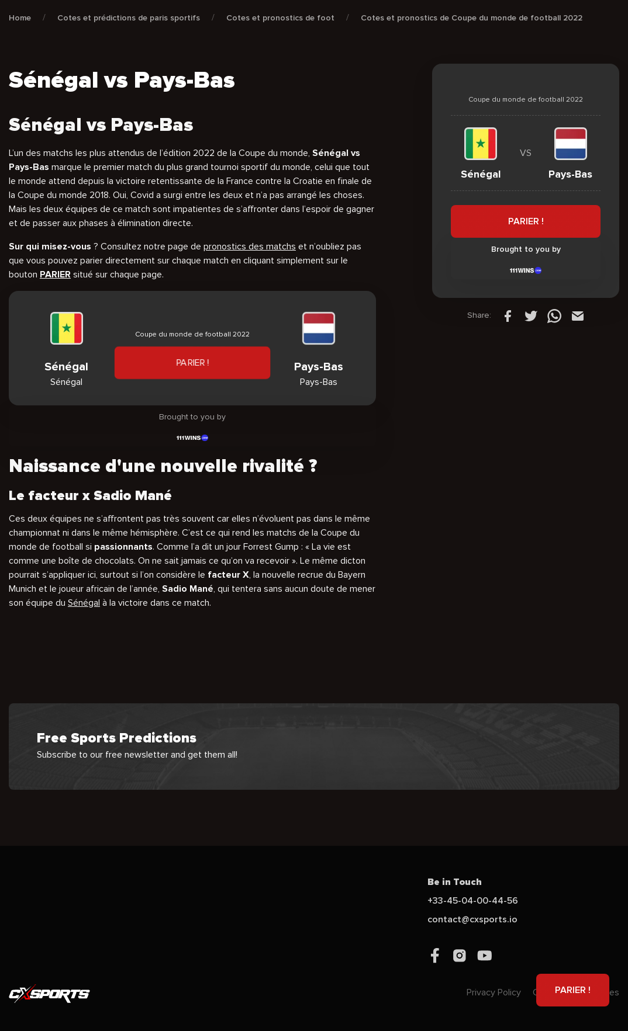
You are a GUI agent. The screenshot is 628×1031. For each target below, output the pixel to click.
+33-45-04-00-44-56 (472, 901)
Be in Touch (454, 882)
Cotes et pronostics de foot (280, 18)
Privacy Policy (494, 992)
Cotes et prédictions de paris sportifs (128, 18)
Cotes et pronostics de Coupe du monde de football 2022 (471, 18)
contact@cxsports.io (472, 919)
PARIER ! (192, 363)
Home (20, 18)
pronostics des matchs (249, 246)
